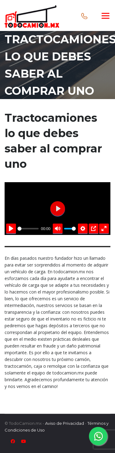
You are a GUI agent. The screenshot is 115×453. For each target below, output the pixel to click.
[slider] (28, 229)
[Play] (11, 228)
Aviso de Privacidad (64, 423)
